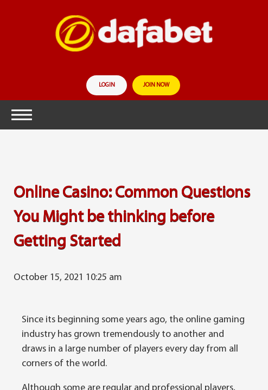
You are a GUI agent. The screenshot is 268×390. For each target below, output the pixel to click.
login (107, 85)
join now (156, 85)
